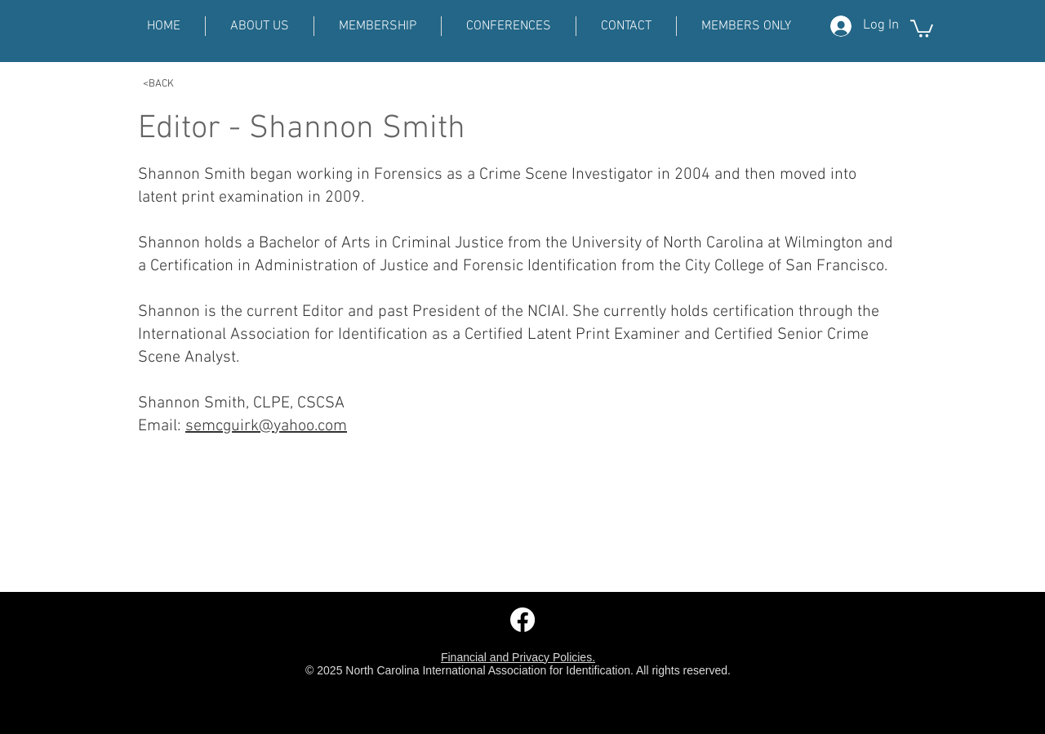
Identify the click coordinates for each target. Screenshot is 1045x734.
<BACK (158, 84)
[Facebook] (522, 619)
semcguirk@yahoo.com (266, 426)
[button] (921, 28)
